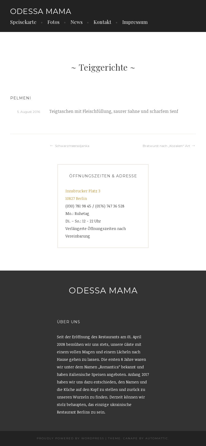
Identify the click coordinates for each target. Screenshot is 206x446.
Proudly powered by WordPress (70, 438)
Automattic (156, 438)
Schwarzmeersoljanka (72, 146)
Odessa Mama (40, 11)
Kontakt (102, 22)
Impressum (135, 22)
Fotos (53, 22)
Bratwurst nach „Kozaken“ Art (166, 146)
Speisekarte (23, 22)
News (77, 22)
